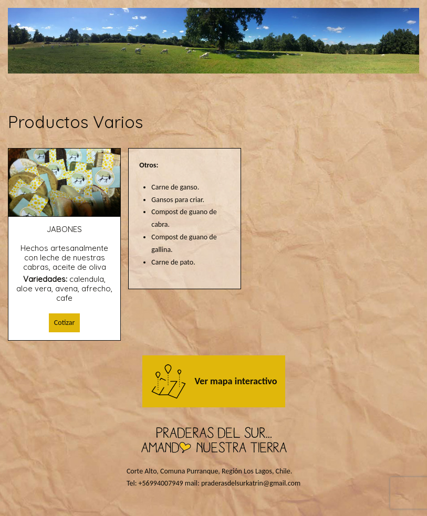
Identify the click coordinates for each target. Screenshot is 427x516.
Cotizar (64, 322)
